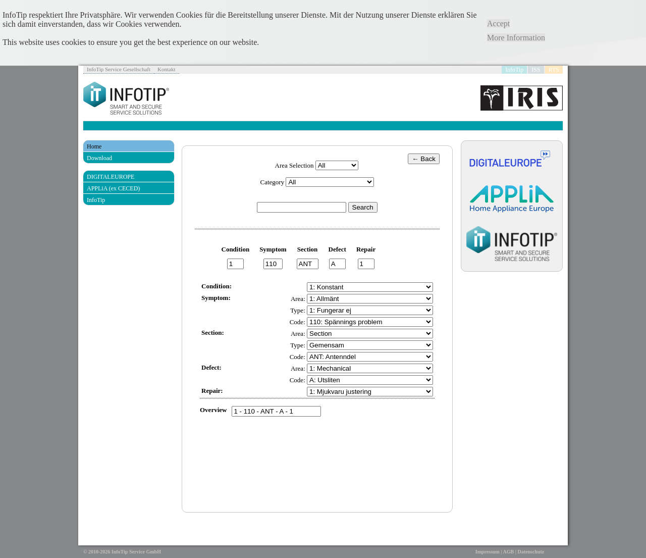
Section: (212, 332)
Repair (365, 249)
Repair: (212, 390)
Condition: (216, 286)
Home (94, 146)
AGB (508, 551)
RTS (554, 69)
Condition (236, 249)
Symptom (272, 249)
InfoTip (514, 69)
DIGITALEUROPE (110, 176)
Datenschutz (530, 551)
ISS (535, 69)
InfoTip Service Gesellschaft (118, 69)
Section (307, 249)
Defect (337, 249)
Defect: (211, 367)
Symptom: (216, 297)
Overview (213, 410)
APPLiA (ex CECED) (113, 188)
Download (99, 158)
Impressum (487, 551)
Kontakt (166, 69)
